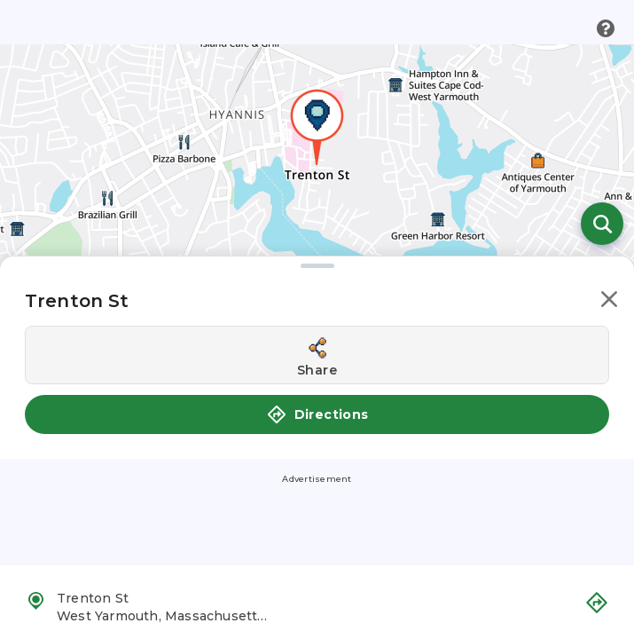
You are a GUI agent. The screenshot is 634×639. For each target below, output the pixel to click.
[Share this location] (317, 355)
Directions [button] (317, 414)
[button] (609, 302)
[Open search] (602, 223)
